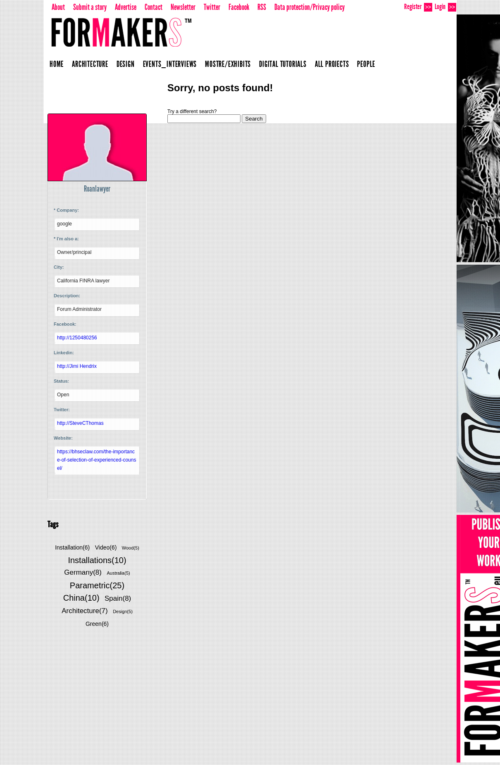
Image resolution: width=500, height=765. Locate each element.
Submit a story (90, 7)
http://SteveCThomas (80, 423)
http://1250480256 (77, 338)
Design (126, 64)
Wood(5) (130, 547)
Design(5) (123, 611)
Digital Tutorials (283, 64)
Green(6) (97, 624)
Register (418, 7)
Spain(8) (118, 598)
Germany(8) (83, 572)
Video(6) (106, 547)
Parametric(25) (97, 585)
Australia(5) (118, 573)
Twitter (212, 7)
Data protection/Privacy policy (309, 7)
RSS (261, 7)
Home (57, 64)
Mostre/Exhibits (228, 64)
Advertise (125, 7)
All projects (332, 64)
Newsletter (183, 7)
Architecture (90, 64)
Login (445, 7)
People (366, 64)
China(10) (81, 597)
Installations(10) (97, 560)
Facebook (239, 7)
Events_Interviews (170, 64)
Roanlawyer (97, 189)
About (58, 7)
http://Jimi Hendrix (77, 366)
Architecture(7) (84, 611)
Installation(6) (72, 547)
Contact (153, 7)
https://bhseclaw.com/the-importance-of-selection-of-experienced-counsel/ (96, 460)
